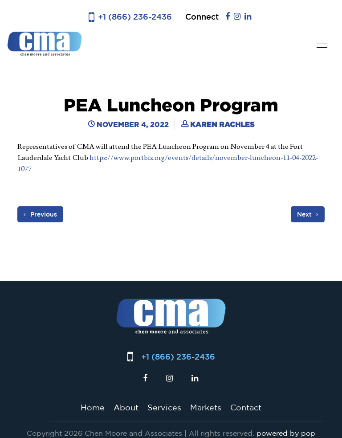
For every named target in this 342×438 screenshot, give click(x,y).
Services (164, 407)
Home (93, 407)
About (126, 407)
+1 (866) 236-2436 (135, 16)
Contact (245, 407)
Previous (40, 214)
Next (307, 214)
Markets (205, 407)
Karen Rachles (222, 124)
